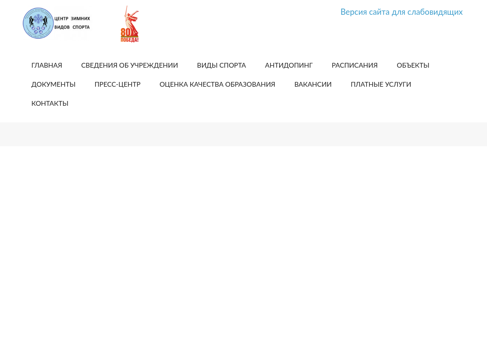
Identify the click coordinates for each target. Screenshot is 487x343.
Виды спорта (221, 65)
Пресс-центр (118, 84)
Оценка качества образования (217, 84)
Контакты (49, 103)
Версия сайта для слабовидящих (402, 12)
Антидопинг (288, 65)
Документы (53, 84)
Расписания (355, 65)
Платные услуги (381, 84)
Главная (46, 65)
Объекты (413, 65)
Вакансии (313, 84)
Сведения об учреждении (129, 65)
